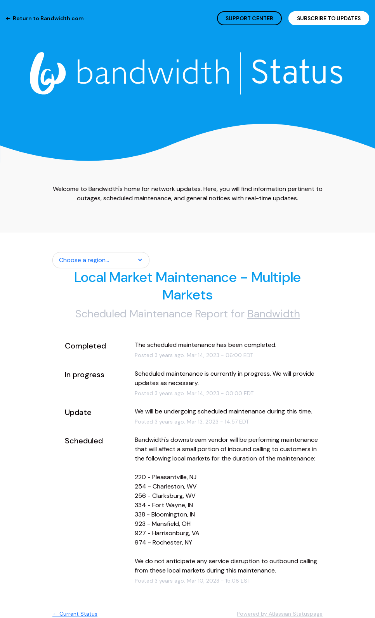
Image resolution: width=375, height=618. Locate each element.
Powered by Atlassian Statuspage (280, 613)
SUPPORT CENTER (249, 18)
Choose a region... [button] (84, 260)
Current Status (74, 613)
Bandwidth (273, 313)
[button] (328, 18)
